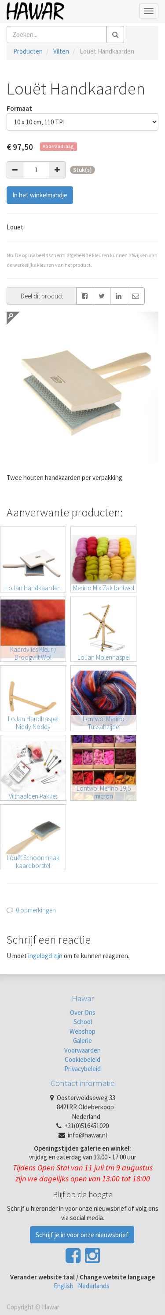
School (82, 1021)
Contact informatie (83, 1083)
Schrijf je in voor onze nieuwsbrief (82, 1235)
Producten (28, 51)
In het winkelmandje (39, 195)
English (63, 1286)
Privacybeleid (82, 1068)
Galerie (82, 1040)
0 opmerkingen (36, 910)
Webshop (82, 1031)
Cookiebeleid (82, 1059)
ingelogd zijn (45, 956)
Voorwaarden (82, 1050)
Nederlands (94, 1286)
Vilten (61, 51)
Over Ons (82, 1012)
